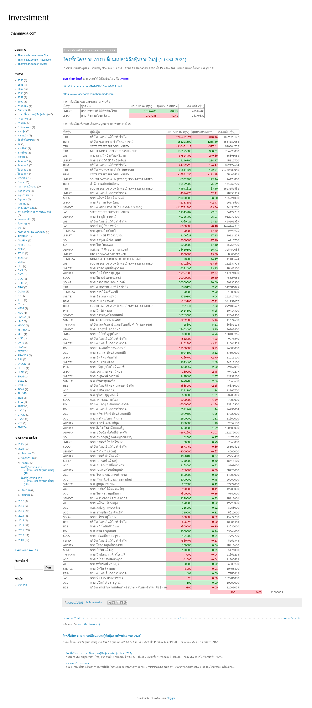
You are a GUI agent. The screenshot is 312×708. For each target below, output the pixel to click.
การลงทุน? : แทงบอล (77, 663)
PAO (20, 346)
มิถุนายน (22, 199)
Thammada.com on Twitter (32, 63)
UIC (20, 410)
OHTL (21, 342)
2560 (20, 101)
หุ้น (19, 227)
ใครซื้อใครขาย (26, 140)
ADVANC (23, 236)
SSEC (21, 380)
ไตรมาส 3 (23, 169)
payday (22, 351)
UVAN (21, 419)
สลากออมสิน (24, 219)
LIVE (20, 321)
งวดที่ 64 (22, 148)
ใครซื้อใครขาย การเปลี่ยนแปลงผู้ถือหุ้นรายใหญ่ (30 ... (37, 481)
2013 (22, 520)
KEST (21, 308)
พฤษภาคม (23, 195)
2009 (22, 540)
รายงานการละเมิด (26, 550)
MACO (21, 325)
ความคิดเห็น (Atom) (89, 624)
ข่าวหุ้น (22, 131)
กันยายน (22, 110)
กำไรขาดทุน (24, 127)
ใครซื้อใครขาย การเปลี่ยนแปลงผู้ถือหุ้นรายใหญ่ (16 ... (37, 470)
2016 (22, 505)
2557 (20, 88)
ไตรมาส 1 (23, 161)
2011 (22, 530)
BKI (20, 261)
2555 (20, 80)
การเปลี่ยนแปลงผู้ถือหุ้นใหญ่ (33, 114)
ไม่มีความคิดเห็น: (94, 602)
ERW (21, 287)
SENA (21, 372)
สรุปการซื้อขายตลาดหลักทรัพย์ (34, 212)
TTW (20, 402)
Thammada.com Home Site (33, 55)
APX (20, 249)
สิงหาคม (22, 223)
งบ (19, 144)
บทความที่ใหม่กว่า (74, 618)
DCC (20, 278)
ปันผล (21, 182)
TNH (20, 397)
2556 (20, 84)
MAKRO (22, 329)
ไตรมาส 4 (23, 173)
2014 (22, 515)
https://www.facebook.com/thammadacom (88, 94)
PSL (20, 359)
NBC (20, 338)
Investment (28, 17)
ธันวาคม (26, 453)
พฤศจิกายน (24, 191)
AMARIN (22, 240)
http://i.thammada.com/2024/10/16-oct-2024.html (92, 86)
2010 (22, 535)
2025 (22, 444)
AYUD (21, 253)
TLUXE (22, 393)
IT (19, 304)
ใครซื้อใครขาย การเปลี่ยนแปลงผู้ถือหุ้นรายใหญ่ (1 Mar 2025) (102, 635)
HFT (20, 295)
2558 (20, 93)
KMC (20, 312)
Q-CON (22, 363)
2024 (22, 448)
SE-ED (21, 368)
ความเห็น (23, 135)
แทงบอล (22, 178)
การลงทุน (23, 118)
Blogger (170, 698)
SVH (20, 384)
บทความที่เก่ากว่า (290, 618)
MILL (20, 334)
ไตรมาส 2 (23, 165)
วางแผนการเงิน (26, 207)
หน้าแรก (182, 618)
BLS (20, 266)
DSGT (21, 283)
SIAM (21, 376)
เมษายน (22, 203)
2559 (20, 97)
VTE (20, 423)
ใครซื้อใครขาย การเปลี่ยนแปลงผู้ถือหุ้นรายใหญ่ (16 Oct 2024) (124, 59)
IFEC (20, 300)
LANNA (22, 317)
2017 (22, 501)
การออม (22, 122)
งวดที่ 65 (22, 152)
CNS (20, 270)
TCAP (21, 389)
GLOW (21, 291)
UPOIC (22, 414)
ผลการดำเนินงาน (27, 186)
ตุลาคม (22, 156)
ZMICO (22, 427)
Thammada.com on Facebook (34, 59)
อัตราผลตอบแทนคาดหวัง (31, 232)
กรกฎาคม (23, 106)
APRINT (22, 244)
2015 (22, 510)
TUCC (21, 406)
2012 (22, 525)
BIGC (21, 257)
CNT (20, 274)
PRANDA (23, 355)
